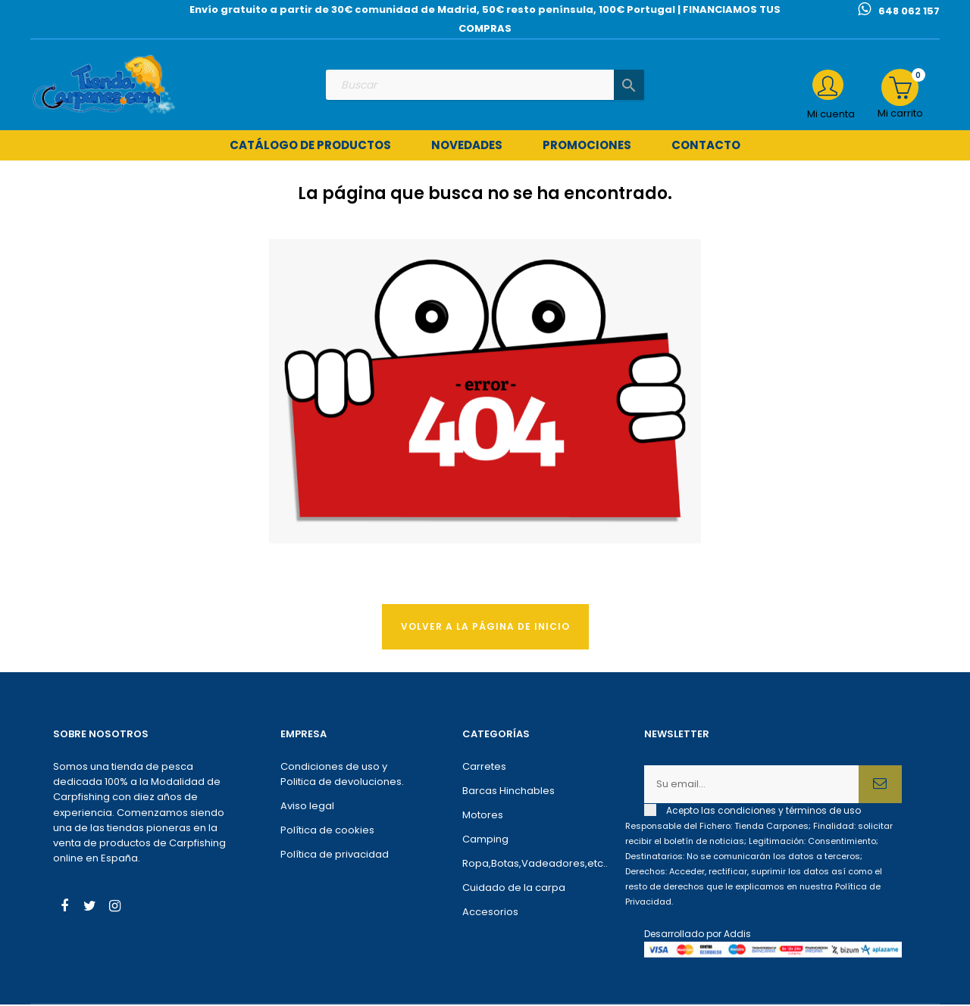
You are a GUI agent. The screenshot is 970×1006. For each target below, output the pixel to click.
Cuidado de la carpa (513, 890)
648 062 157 (909, 11)
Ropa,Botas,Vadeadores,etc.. (530, 865)
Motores (482, 817)
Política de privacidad (334, 856)
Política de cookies (327, 832)
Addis (737, 936)
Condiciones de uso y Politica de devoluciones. (342, 776)
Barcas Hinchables (508, 793)
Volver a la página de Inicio (485, 627)
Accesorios (490, 914)
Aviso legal (307, 808)
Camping (485, 841)
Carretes (484, 769)
